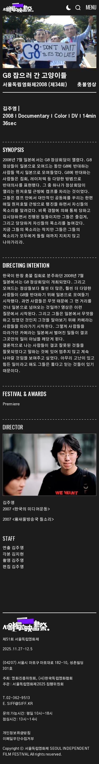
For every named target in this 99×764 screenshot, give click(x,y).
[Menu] (89, 7)
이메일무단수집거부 (18, 739)
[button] (90, 41)
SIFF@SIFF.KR (20, 704)
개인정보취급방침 (16, 733)
